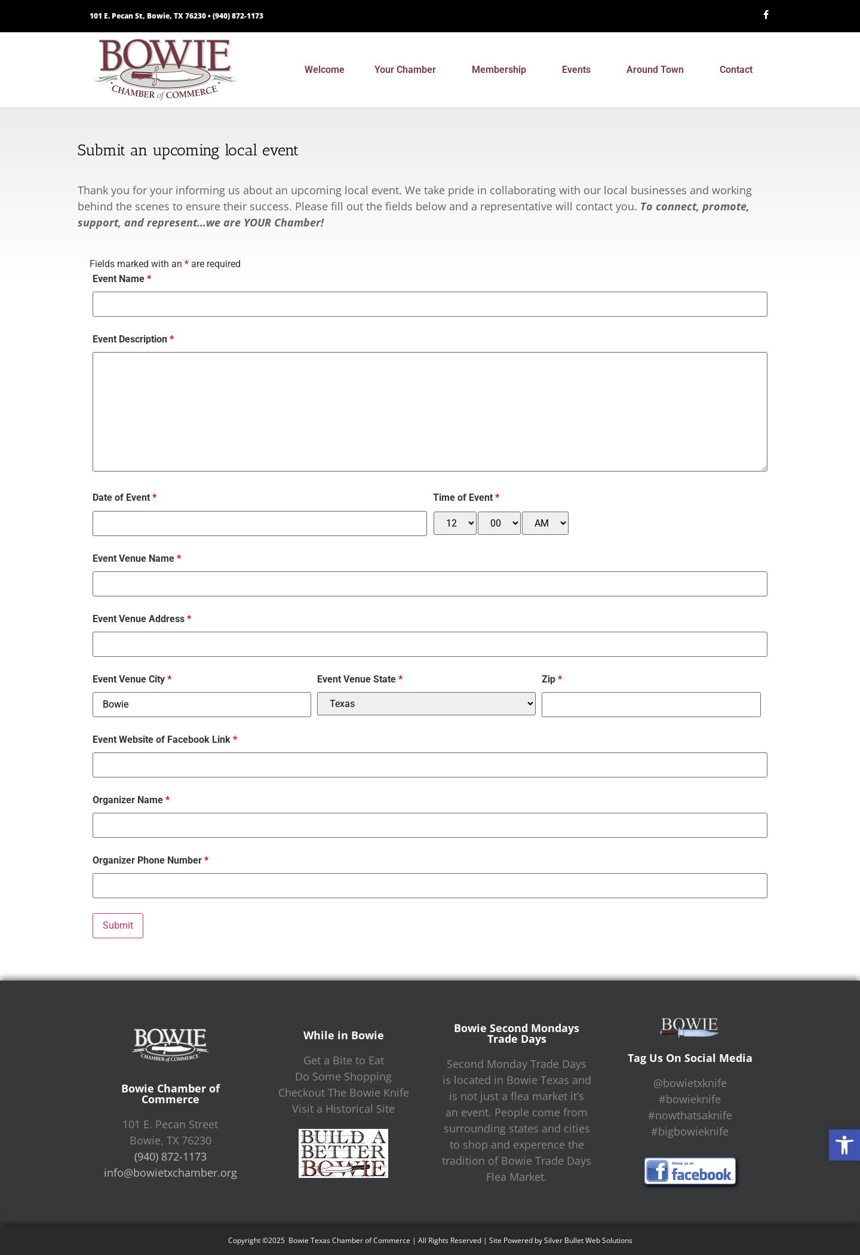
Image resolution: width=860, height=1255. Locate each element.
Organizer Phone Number (150, 860)
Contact (739, 70)
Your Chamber (408, 70)
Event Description (133, 339)
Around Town (658, 70)
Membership (502, 70)
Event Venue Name (137, 559)
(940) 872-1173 (238, 16)
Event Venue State (360, 679)
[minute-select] (499, 523)
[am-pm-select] (545, 523)
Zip (552, 679)
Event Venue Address (142, 619)
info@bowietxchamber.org (170, 1172)
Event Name (122, 279)
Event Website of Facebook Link (165, 740)
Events (579, 70)
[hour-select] (455, 523)
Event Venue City (132, 679)
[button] (844, 1145)
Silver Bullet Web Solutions (588, 1240)
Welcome (325, 69)
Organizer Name (131, 800)
